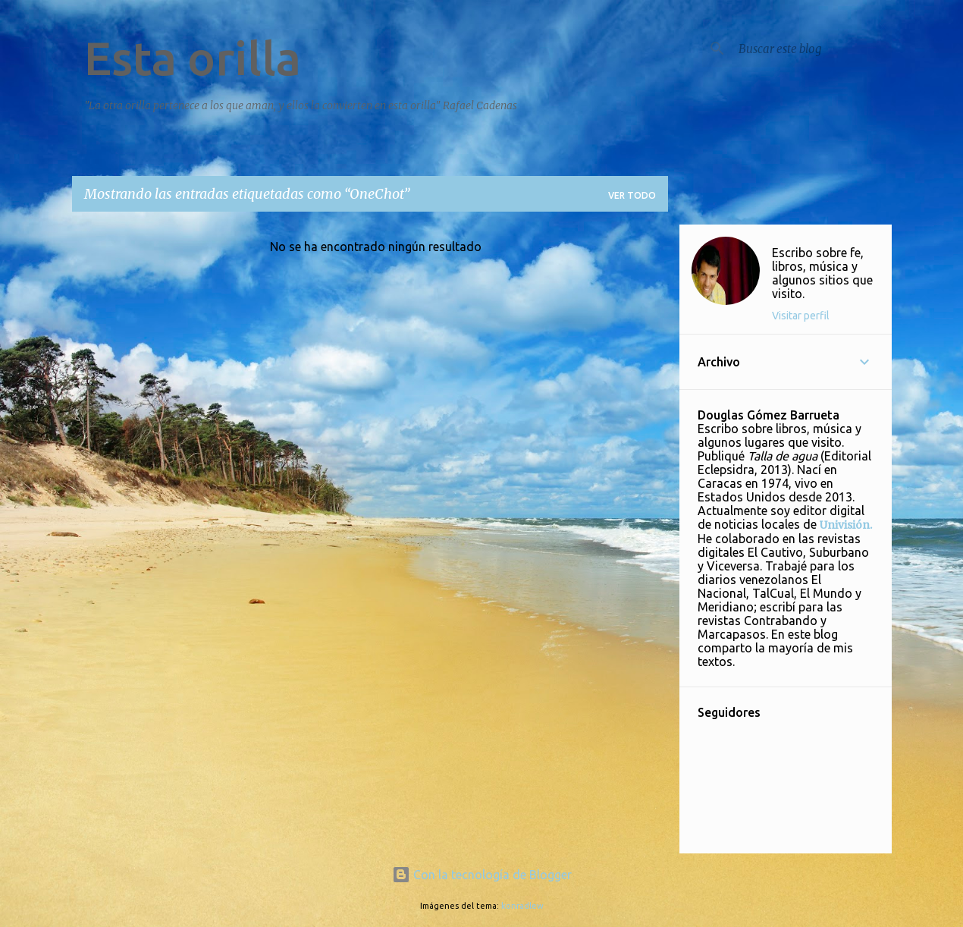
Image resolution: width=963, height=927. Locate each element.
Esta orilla (192, 57)
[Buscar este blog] (812, 48)
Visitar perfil (801, 316)
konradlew (522, 905)
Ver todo (632, 195)
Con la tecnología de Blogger (482, 874)
